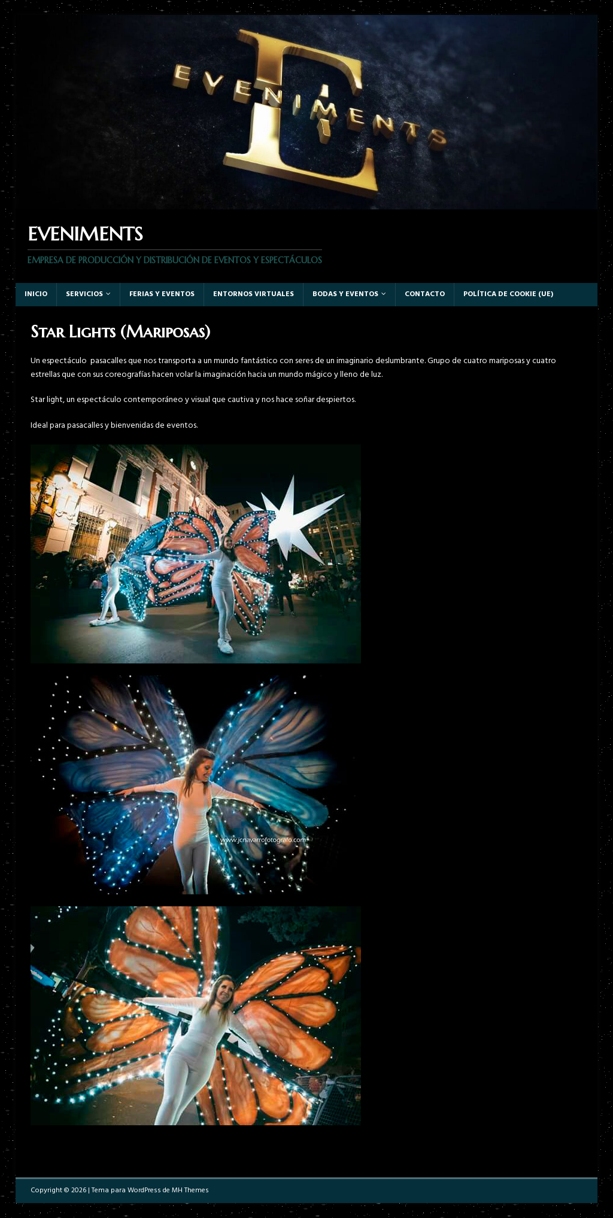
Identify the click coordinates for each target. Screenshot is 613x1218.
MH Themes (190, 1190)
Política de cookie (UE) (508, 294)
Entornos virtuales (253, 294)
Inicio (36, 294)
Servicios (84, 294)
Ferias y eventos (162, 294)
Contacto (425, 294)
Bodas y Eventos (345, 294)
